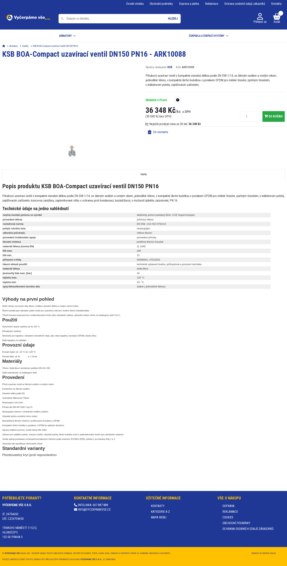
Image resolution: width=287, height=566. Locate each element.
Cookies (227, 517)
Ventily (25, 46)
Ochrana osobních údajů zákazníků (244, 4)
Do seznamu (158, 132)
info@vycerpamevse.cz (92, 509)
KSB (169, 67)
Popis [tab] (144, 174)
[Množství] (246, 116)
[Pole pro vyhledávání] (119, 18)
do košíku (274, 116)
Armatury (65, 35)
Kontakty (276, 4)
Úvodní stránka (135, 4)
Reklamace (211, 4)
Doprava (228, 506)
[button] (178, 100)
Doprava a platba (189, 4)
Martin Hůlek (269, 553)
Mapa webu (158, 517)
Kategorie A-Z (160, 511)
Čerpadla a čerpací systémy (206, 35)
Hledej (173, 18)
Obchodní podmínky (161, 4)
